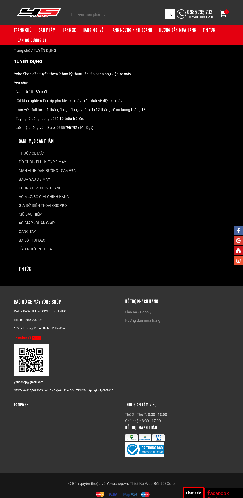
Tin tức (209, 30)
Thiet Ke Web (141, 484)
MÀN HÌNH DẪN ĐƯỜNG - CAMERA (47, 170)
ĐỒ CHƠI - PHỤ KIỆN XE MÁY (42, 161)
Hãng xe (69, 30)
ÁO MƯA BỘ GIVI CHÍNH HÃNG (44, 196)
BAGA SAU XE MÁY (34, 179)
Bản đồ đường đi (31, 40)
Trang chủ (23, 30)
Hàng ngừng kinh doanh (131, 30)
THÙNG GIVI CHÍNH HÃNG (40, 187)
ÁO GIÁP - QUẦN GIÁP (37, 222)
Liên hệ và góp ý (138, 312)
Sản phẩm (47, 30)
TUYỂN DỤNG (45, 50)
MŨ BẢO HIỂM (30, 214)
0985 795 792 (199, 11)
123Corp (167, 484)
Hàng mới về (93, 30)
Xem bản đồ (28, 337)
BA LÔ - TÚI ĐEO (32, 240)
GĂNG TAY (27, 231)
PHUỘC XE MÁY (32, 153)
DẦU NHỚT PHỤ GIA (35, 248)
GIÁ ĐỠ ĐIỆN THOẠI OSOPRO (43, 205)
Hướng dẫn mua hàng (177, 30)
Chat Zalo (193, 492)
